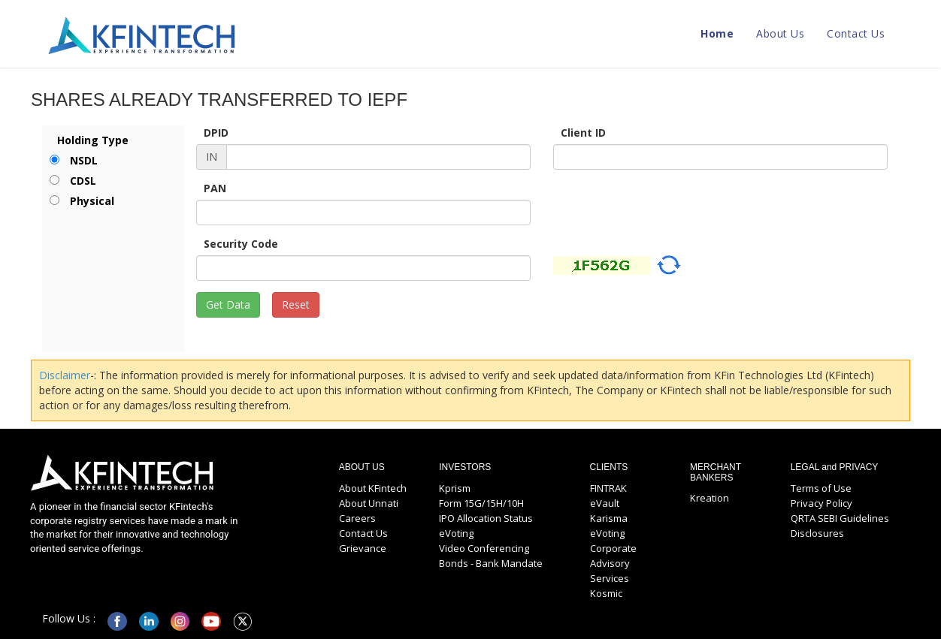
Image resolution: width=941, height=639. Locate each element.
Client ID (583, 132)
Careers (357, 518)
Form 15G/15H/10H (481, 503)
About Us (780, 33)
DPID (216, 132)
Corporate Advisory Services (613, 563)
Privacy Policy (821, 503)
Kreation (709, 498)
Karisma (609, 518)
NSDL (84, 160)
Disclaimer (64, 375)
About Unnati (368, 503)
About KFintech (373, 488)
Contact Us (856, 33)
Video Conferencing (484, 548)
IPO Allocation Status (486, 518)
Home (717, 33)
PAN (215, 188)
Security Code (241, 244)
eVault (604, 503)
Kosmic (606, 593)
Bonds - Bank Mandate (491, 563)
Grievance (362, 548)
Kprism (454, 488)
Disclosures (817, 533)
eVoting (456, 533)
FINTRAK (608, 488)
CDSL (83, 180)
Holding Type (93, 140)
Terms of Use (821, 488)
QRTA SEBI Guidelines (840, 518)
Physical (92, 201)
